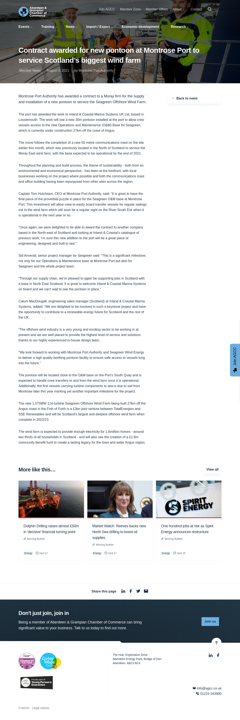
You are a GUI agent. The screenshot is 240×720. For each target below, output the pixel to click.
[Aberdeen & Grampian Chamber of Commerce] (33, 12)
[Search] (209, 9)
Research (178, 26)
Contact (196, 9)
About (177, 9)
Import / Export (98, 26)
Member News (30, 70)
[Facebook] (218, 655)
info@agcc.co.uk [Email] (207, 688)
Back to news (184, 98)
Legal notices (40, 708)
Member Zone (130, 9)
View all (213, 469)
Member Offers (157, 9)
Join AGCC (107, 9)
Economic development (140, 26)
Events (24, 26)
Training (47, 26)
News (70, 26)
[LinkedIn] (211, 655)
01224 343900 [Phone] (208, 693)
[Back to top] (216, 643)
